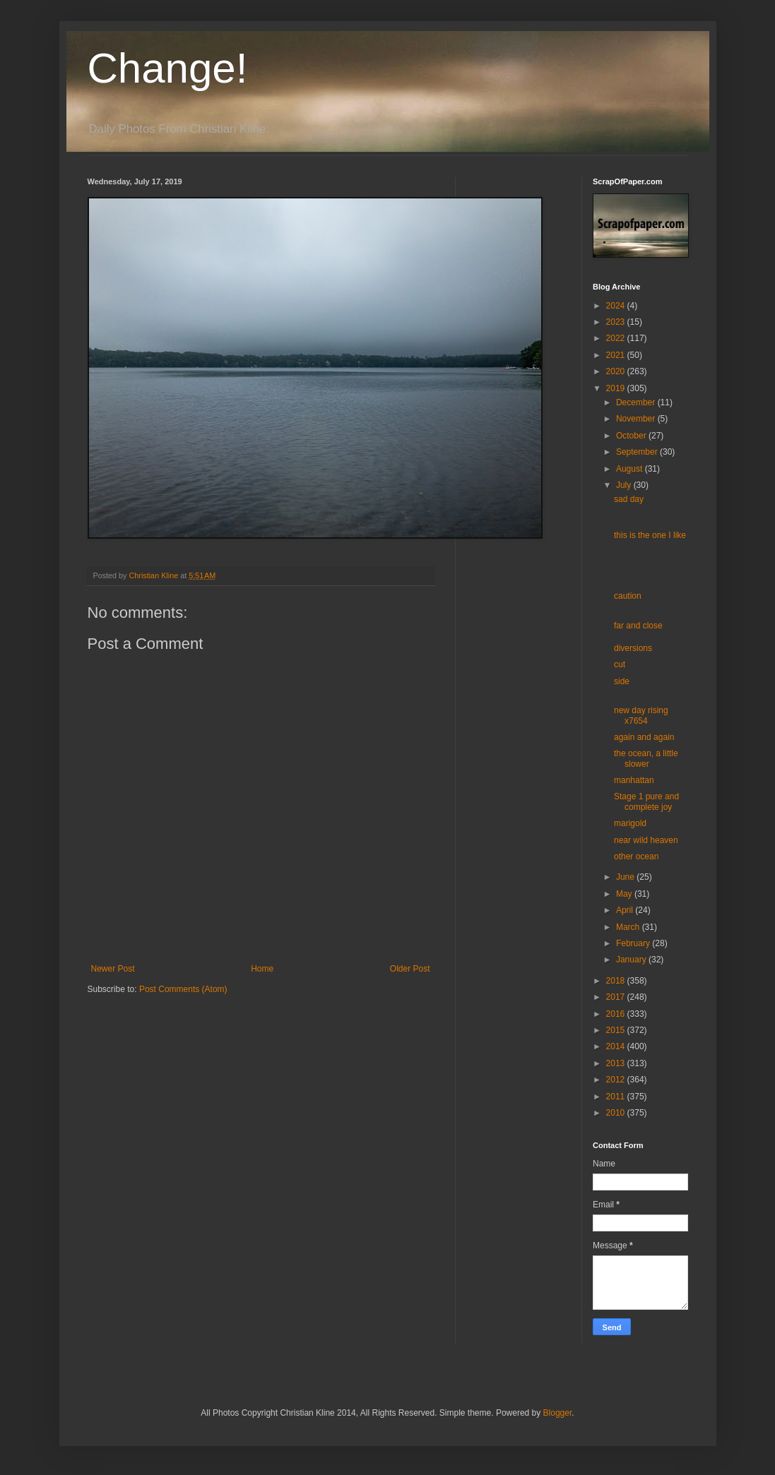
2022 (616, 338)
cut (619, 664)
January (632, 960)
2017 (616, 997)
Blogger (557, 1413)
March (629, 927)
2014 (616, 1046)
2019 (616, 388)
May (625, 894)
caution (627, 596)
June (626, 877)
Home (262, 969)
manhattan (634, 780)
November (637, 419)
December (637, 402)
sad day (629, 499)
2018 (616, 981)
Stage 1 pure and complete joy (646, 801)
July (625, 485)
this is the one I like (650, 535)
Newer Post (113, 969)
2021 (616, 355)
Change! (168, 68)
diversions (633, 648)
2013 (616, 1063)
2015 (616, 1030)
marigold (630, 823)
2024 (616, 306)
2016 (616, 1014)
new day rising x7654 (641, 715)
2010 (616, 1113)
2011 (616, 1096)
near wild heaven (646, 840)
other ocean (636, 856)
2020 (616, 371)
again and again (644, 737)
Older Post (410, 969)
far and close (638, 626)
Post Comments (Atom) (183, 989)
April (625, 910)
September (638, 452)
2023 (616, 322)
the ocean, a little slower (646, 758)
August (630, 469)
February (634, 943)
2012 (616, 1080)
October (632, 436)
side (621, 681)
